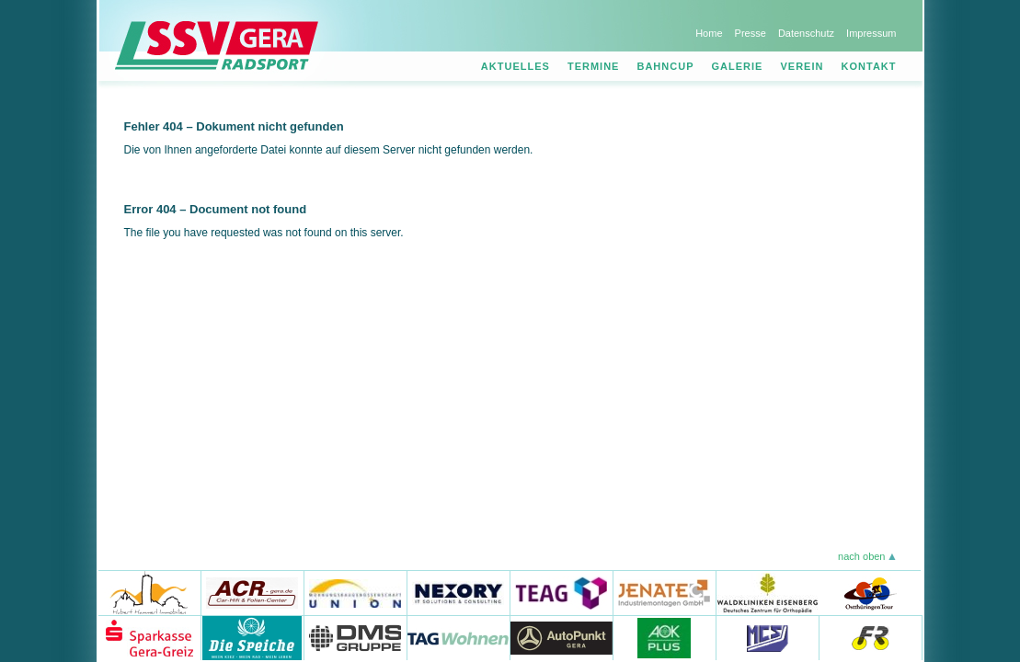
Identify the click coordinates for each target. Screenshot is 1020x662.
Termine (593, 66)
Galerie (737, 66)
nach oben (861, 556)
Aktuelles (515, 66)
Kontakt (869, 66)
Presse (750, 33)
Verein (802, 66)
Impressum (871, 33)
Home (708, 33)
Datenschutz (806, 33)
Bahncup (664, 66)
